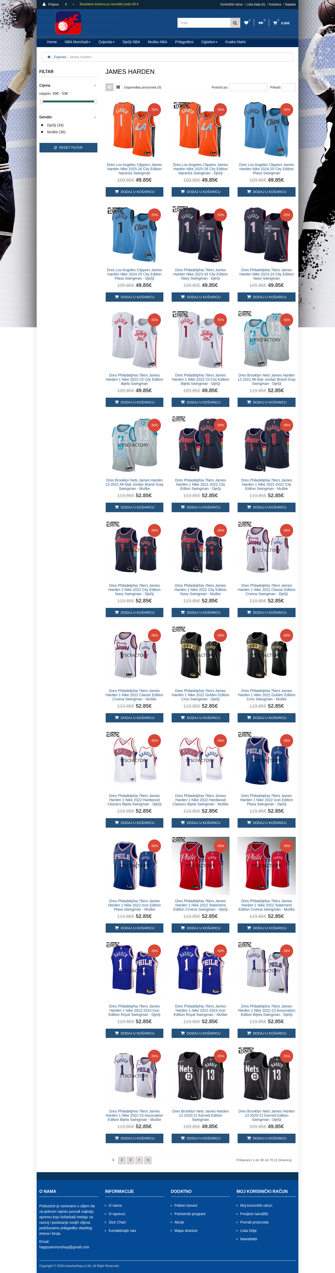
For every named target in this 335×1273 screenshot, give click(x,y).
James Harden (80, 57)
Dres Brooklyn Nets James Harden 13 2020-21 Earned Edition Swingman (200, 1115)
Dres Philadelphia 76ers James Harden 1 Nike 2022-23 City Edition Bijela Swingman (134, 379)
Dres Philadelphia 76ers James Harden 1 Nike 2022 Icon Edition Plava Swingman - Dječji (266, 800)
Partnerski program (190, 1214)
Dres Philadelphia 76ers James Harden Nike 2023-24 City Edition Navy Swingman (266, 274)
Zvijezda (60, 57)
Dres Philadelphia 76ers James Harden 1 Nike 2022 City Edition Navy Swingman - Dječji (134, 589)
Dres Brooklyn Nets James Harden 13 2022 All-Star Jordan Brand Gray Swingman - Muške (134, 484)
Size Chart (117, 1222)
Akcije (179, 1222)
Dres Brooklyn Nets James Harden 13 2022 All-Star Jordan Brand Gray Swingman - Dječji (267, 379)
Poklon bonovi (186, 1205)
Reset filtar (68, 148)
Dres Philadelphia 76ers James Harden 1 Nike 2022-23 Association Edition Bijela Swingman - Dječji (266, 1010)
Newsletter (249, 1239)
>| (148, 1160)
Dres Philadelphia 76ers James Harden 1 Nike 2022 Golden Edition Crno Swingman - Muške (266, 695)
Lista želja (248, 1230)
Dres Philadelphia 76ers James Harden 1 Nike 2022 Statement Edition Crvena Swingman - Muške (266, 905)
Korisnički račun (232, 4)
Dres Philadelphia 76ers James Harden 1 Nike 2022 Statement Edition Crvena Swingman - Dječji (200, 905)
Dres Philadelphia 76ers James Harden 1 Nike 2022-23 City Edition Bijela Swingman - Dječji (200, 379)
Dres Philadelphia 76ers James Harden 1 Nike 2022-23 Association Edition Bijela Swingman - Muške (134, 1115)
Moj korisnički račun (256, 1205)
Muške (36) (56, 132)
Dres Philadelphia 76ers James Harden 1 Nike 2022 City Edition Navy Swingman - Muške (201, 589)
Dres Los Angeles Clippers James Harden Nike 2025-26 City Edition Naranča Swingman (134, 169)
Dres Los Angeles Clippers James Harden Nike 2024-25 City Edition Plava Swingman (266, 169)
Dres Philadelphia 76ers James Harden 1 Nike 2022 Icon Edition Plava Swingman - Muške (134, 905)
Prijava (51, 4)
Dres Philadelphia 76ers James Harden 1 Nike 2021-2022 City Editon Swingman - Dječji (200, 484)
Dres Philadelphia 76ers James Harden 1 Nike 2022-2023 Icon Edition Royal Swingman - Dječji (134, 1010)
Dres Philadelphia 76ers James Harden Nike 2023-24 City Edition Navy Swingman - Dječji (200, 274)
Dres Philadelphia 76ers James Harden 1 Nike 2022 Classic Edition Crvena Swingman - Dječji (266, 589)
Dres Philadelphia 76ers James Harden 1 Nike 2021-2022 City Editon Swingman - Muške (266, 484)
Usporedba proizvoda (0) (142, 87)
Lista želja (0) (256, 4)
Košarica (275, 4)
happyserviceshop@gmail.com (64, 1247)
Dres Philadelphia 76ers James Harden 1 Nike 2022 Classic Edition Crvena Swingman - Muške (134, 695)
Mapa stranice (186, 1230)
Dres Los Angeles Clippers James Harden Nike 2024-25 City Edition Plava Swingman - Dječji (134, 274)
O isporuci (117, 1214)
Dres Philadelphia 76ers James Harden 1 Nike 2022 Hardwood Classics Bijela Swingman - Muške (200, 800)
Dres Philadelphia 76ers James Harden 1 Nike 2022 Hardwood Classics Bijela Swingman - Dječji (134, 800)
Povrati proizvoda (254, 1222)
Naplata (290, 4)
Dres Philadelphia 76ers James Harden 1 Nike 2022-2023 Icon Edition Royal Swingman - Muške (200, 1010)
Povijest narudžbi (254, 1214)
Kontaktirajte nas (122, 1230)
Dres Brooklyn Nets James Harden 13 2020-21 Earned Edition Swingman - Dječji (266, 1115)
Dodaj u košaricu (134, 191)
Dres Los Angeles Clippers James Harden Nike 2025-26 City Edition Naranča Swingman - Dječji (200, 169)
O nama (115, 1205)
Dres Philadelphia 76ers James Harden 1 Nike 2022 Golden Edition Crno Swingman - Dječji (200, 695)
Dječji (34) (55, 125)
